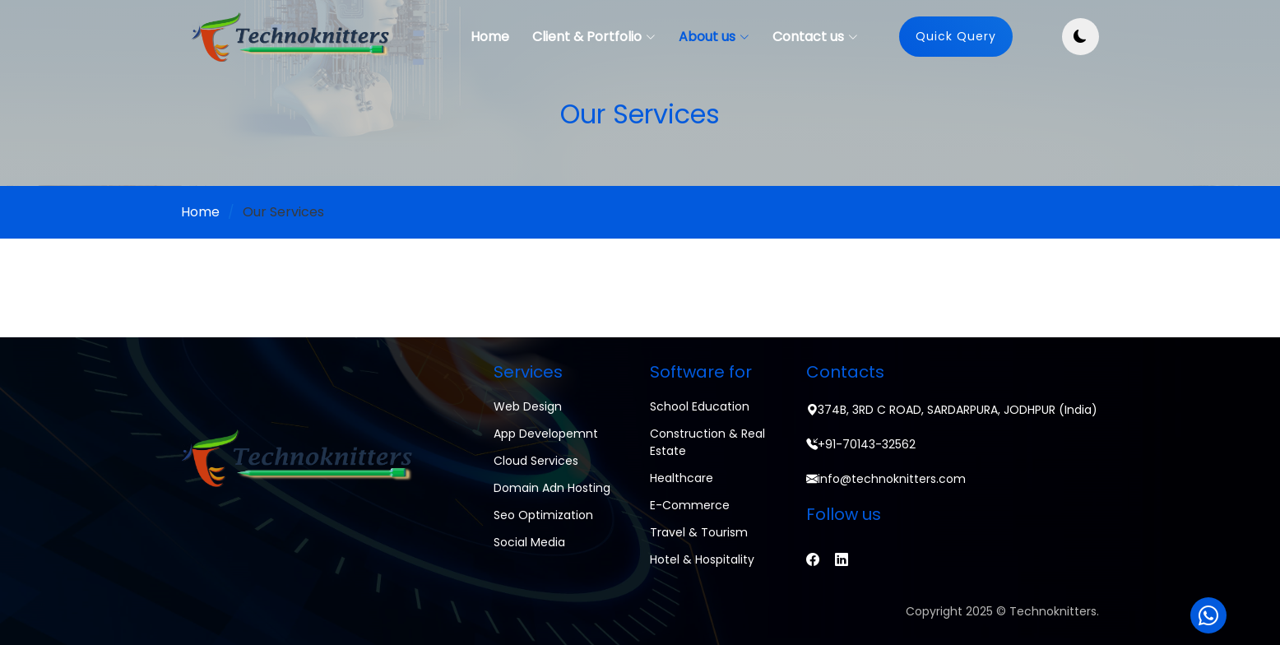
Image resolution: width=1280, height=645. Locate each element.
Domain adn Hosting (552, 488)
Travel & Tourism (699, 532)
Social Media (529, 542)
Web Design (528, 406)
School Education (699, 406)
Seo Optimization (543, 515)
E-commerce (690, 505)
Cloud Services (536, 460)
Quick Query (956, 36)
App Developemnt (546, 433)
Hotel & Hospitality (702, 559)
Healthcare (681, 478)
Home (490, 36)
